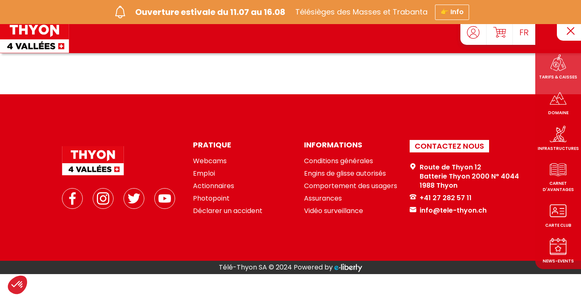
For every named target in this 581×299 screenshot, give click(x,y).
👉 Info (452, 10)
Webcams (210, 161)
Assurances (323, 198)
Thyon (446, 185)
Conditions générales (338, 161)
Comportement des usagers (350, 186)
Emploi (204, 173)
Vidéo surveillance (333, 211)
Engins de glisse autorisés (345, 173)
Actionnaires (213, 186)
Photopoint (211, 198)
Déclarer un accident (227, 211)
